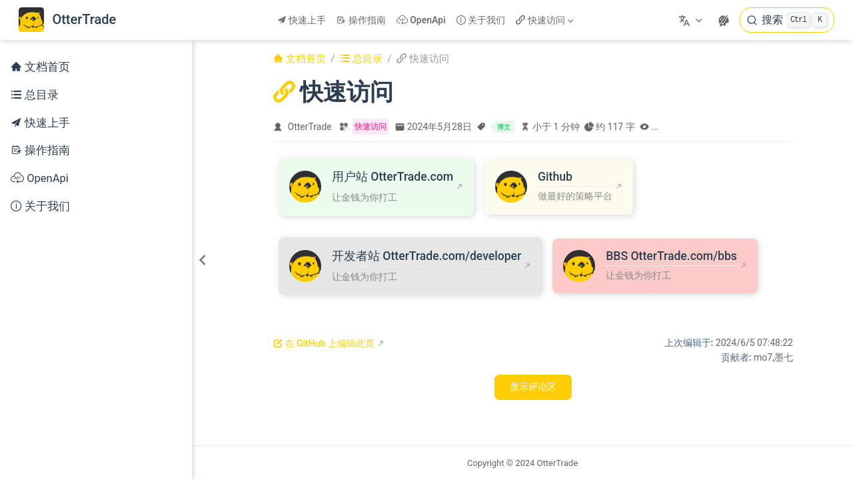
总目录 (35, 95)
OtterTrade (310, 126)
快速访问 (544, 20)
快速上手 (302, 20)
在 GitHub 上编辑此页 (324, 343)
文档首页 (40, 67)
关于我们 (481, 20)
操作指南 (361, 20)
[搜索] (787, 20)
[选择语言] (692, 20)
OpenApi (421, 20)
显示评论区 (533, 386)
